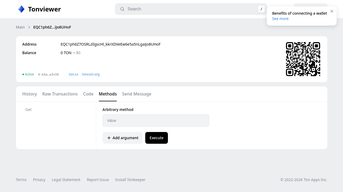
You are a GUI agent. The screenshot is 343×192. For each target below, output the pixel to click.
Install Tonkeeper (130, 179)
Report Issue (98, 179)
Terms (21, 179)
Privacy (39, 179)
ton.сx (73, 74)
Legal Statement (66, 179)
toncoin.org (90, 74)
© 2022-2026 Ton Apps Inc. (303, 179)
